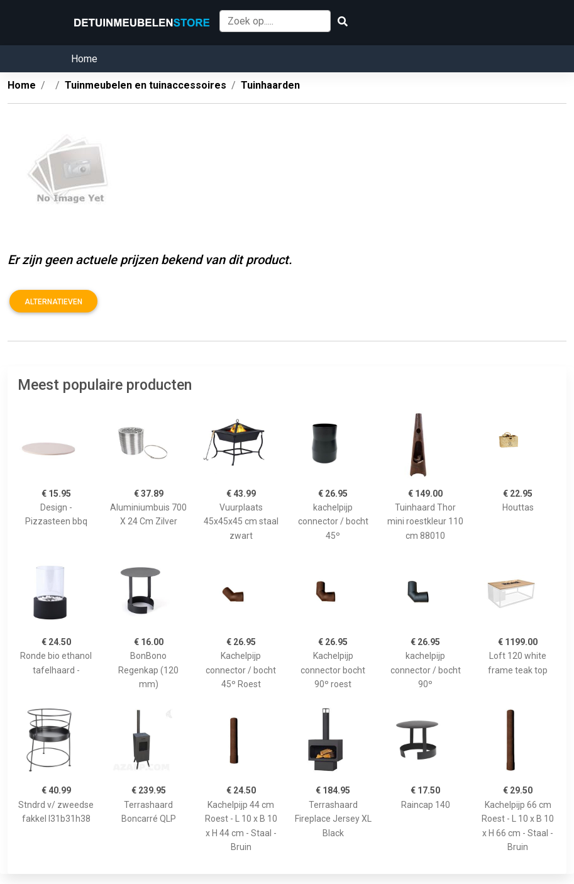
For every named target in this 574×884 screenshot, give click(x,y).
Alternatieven (53, 301)
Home (84, 59)
